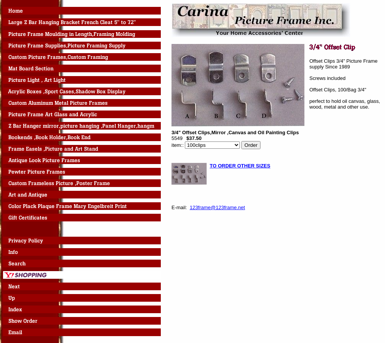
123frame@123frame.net (217, 207)
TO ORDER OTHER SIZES (240, 166)
